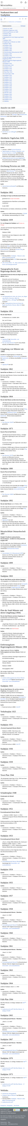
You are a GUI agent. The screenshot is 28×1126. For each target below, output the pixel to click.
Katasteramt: (8, 1093)
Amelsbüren (24, 545)
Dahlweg (22, 489)
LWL (3, 262)
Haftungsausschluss (13, 1124)
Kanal (18, 585)
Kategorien (3, 1105)
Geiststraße (3, 415)
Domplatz (14, 114)
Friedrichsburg (5, 249)
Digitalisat (4, 339)
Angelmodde (5, 358)
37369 (24, 213)
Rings (25, 409)
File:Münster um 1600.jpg (8, 131)
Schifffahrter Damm (12, 412)
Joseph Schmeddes (14, 198)
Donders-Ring (19, 249)
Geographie (10, 1105)
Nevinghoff (24, 584)
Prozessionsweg (21, 487)
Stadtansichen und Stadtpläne (15, 21)
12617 (17, 744)
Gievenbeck (24, 358)
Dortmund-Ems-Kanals (13, 548)
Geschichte (16, 1105)
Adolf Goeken (15, 628)
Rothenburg (3, 116)
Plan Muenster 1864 (7, 422)
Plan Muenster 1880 (7, 494)
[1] (14, 259)
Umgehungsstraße (15, 587)
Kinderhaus (3, 356)
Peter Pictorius (11, 171)
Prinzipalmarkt (23, 114)
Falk (24, 1002)
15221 (17, 707)
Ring (8, 246)
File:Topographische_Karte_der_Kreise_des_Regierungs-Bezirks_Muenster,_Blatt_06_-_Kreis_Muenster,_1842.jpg (14, 298)
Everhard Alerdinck (16, 149)
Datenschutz (4, 1122)
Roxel (4, 359)
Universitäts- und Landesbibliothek (11, 681)
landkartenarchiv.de (7, 1009)
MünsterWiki (6, 5)
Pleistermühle (16, 356)
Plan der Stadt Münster (8, 342)
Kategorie (8, 1095)
